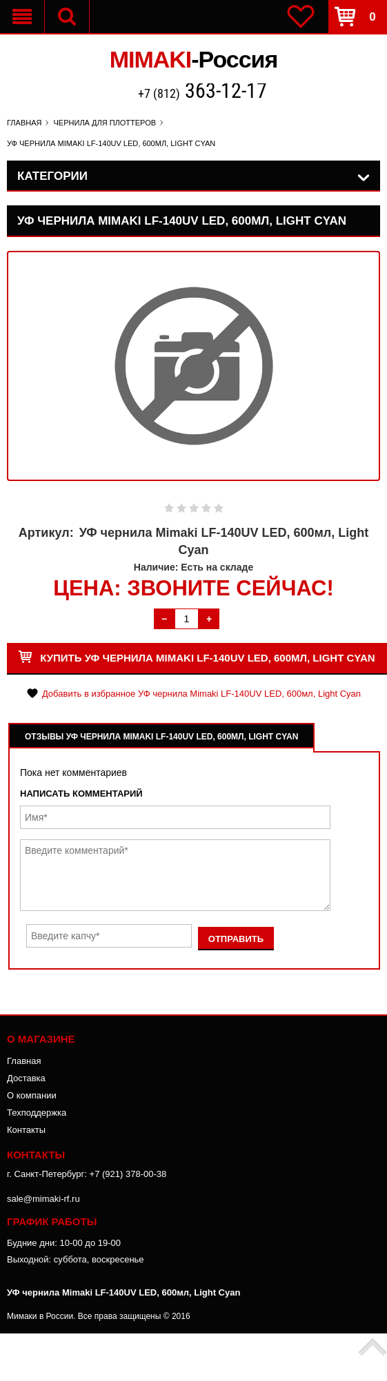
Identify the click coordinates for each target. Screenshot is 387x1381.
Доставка (26, 1078)
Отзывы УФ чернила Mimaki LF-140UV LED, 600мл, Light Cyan (161, 736)
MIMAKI (194, 59)
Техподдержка (36, 1112)
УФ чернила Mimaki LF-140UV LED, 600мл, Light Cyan (123, 1292)
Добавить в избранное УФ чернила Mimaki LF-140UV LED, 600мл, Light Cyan (201, 693)
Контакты (26, 1130)
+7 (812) (202, 92)
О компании (32, 1095)
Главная (24, 1061)
